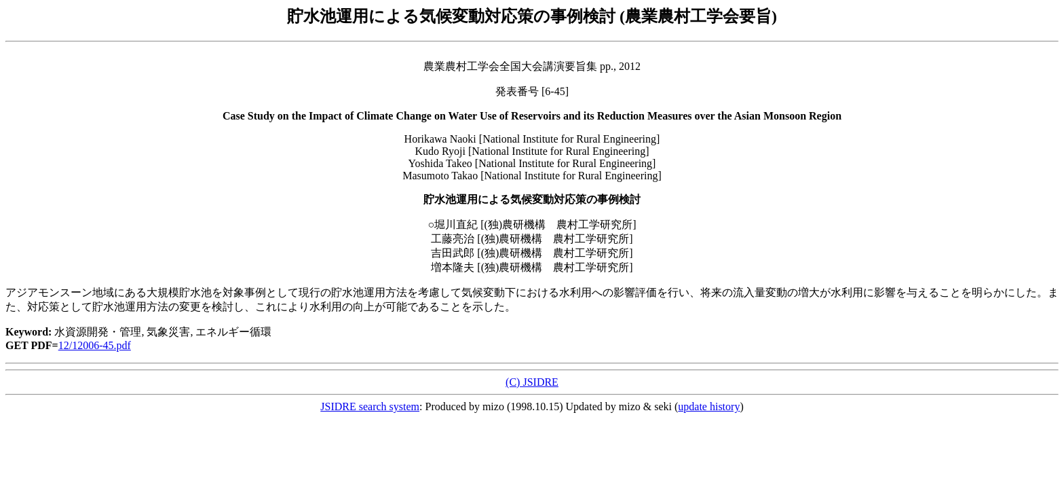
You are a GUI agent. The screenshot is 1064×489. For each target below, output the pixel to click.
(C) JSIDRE (532, 382)
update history (709, 406)
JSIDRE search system (369, 406)
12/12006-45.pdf (94, 345)
